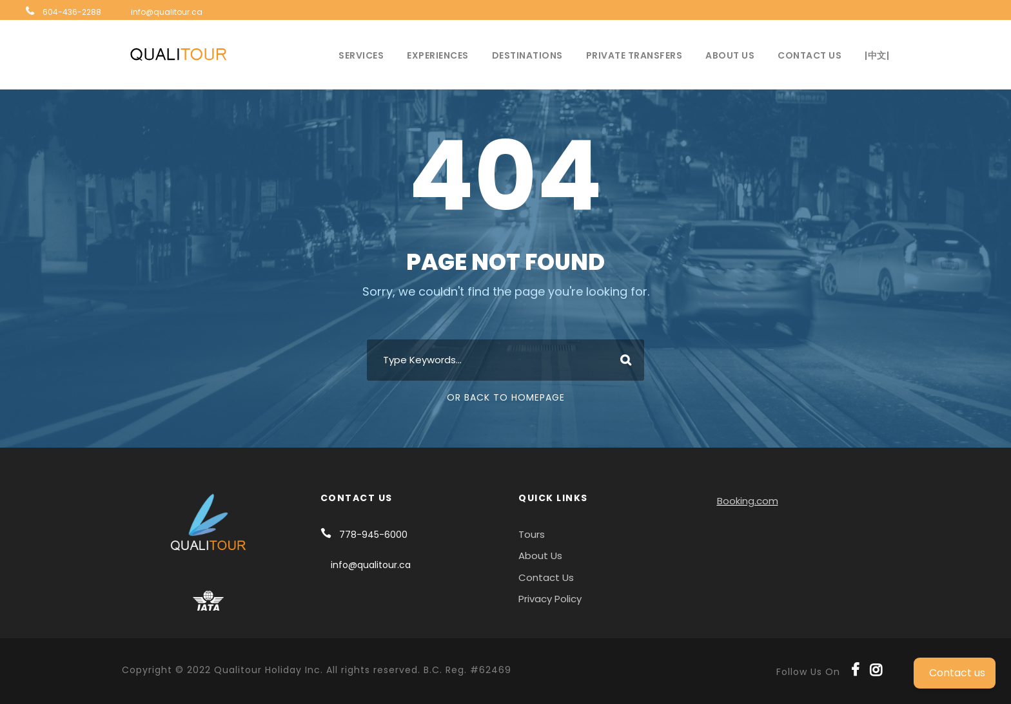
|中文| (877, 55)
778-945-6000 (373, 534)
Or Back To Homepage (506, 397)
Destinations (527, 55)
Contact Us (809, 55)
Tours (531, 534)
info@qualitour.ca (166, 11)
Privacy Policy (550, 598)
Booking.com (747, 501)
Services (361, 55)
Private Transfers (634, 55)
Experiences (438, 55)
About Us (729, 55)
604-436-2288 (72, 11)
